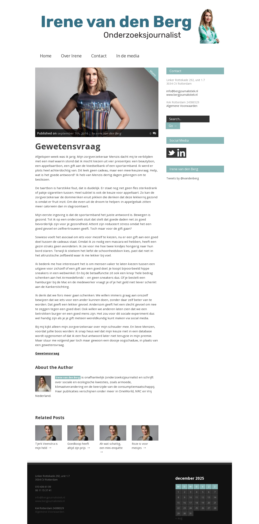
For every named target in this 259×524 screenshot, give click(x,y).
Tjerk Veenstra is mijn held (46, 446)
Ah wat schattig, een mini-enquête (111, 446)
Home (45, 56)
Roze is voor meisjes (140, 446)
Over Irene (71, 56)
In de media (127, 56)
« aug (178, 518)
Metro (153, 73)
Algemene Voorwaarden (181, 106)
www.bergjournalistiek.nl (182, 95)
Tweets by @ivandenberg (182, 178)
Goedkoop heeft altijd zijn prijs (78, 446)
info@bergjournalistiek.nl (182, 91)
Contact (99, 56)
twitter (171, 153)
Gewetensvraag (47, 353)
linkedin (181, 153)
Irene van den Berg (68, 377)
